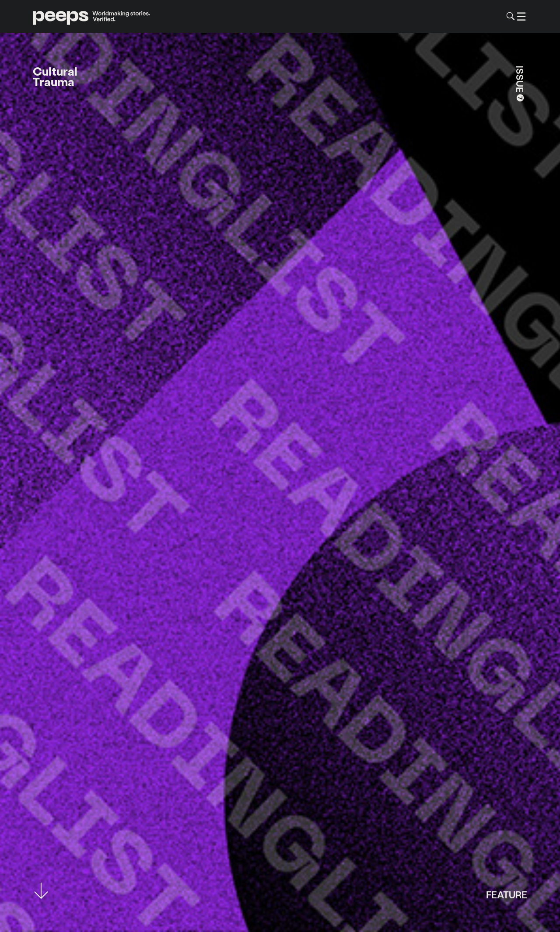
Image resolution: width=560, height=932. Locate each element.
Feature (506, 894)
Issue (520, 85)
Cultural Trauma (55, 76)
